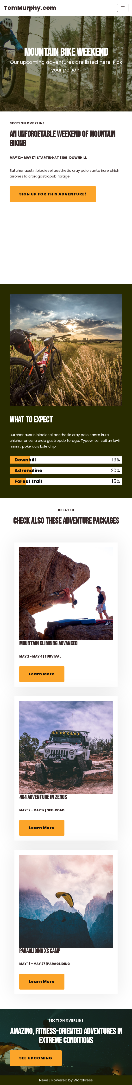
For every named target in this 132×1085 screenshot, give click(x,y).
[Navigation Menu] (122, 8)
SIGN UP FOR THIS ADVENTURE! (53, 194)
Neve (43, 1080)
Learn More (42, 674)
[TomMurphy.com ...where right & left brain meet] (30, 7)
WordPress (83, 1080)
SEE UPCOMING (35, 1058)
